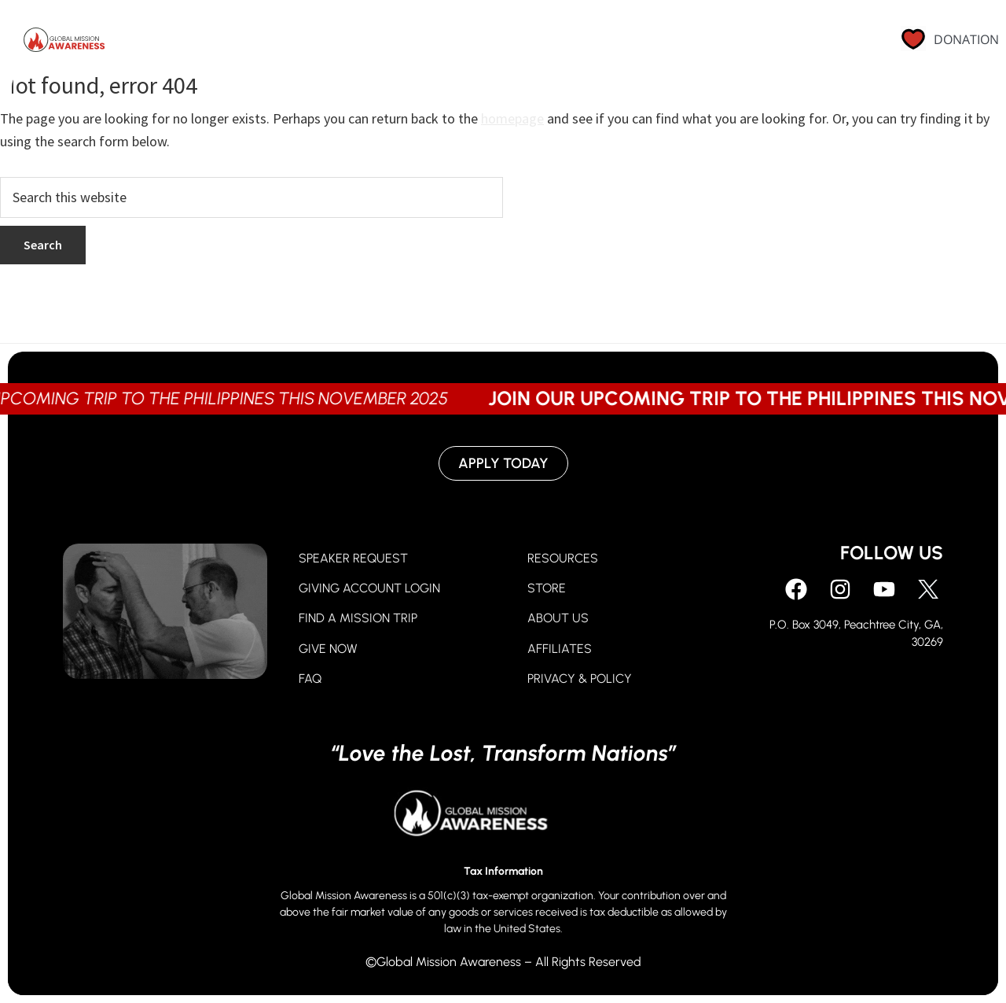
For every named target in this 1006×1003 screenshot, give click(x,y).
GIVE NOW (328, 648)
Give (479, 43)
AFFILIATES (559, 648)
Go (541, 43)
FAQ (310, 678)
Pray (412, 43)
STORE (546, 588)
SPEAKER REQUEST (353, 558)
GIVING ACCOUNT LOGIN (369, 588)
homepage (512, 118)
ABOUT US (558, 617)
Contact (807, 43)
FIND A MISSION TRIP (358, 617)
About (610, 43)
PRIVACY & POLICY (579, 678)
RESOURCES (562, 558)
